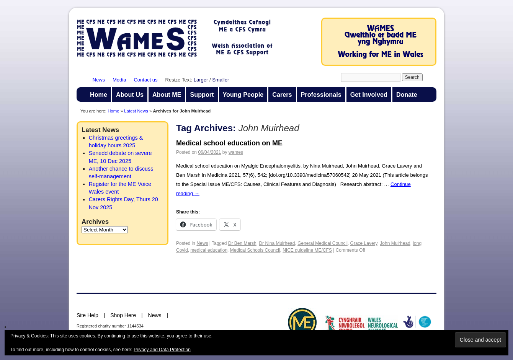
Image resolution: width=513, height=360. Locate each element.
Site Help (87, 315)
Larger (201, 80)
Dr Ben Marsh (242, 243)
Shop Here (123, 315)
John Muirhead (395, 243)
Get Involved (368, 94)
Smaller (220, 80)
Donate (406, 94)
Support (202, 94)
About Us (130, 94)
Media (119, 80)
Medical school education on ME (229, 143)
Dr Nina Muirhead (277, 243)
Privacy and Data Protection (162, 349)
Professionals (321, 94)
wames (236, 152)
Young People (243, 94)
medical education (208, 250)
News (99, 80)
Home (98, 94)
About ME (166, 94)
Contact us (145, 80)
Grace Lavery (363, 243)
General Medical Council (322, 243)
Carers (282, 94)
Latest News (136, 111)
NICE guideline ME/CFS (307, 250)
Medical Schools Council (255, 250)
